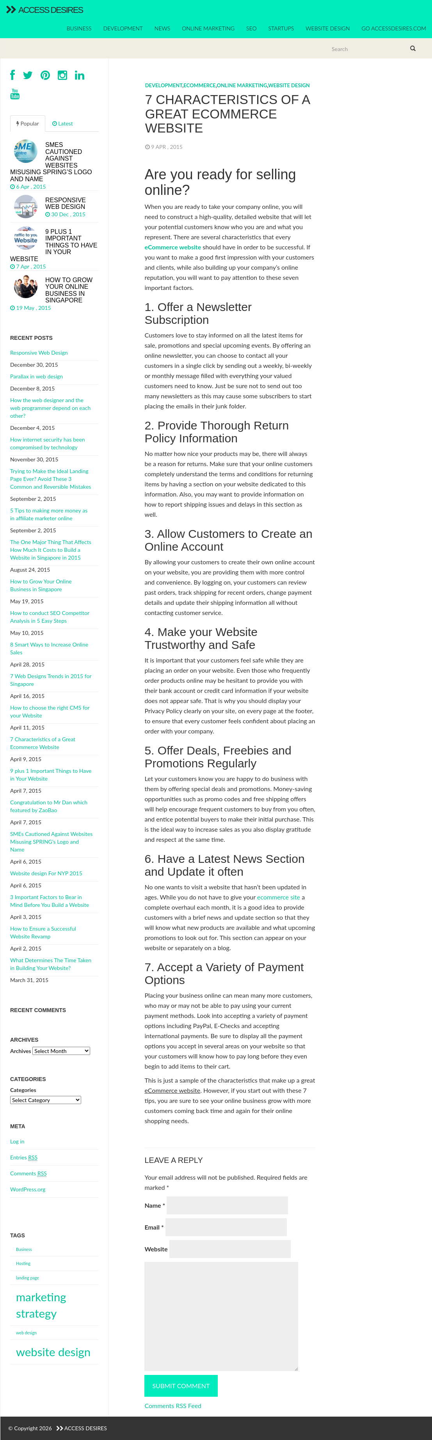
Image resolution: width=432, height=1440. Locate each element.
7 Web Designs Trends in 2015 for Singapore (50, 680)
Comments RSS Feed (172, 1405)
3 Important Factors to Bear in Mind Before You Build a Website (49, 901)
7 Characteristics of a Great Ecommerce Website (42, 743)
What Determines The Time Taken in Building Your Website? (50, 964)
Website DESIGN (289, 85)
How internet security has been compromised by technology (47, 443)
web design (26, 1332)
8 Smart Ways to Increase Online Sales (49, 648)
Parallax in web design (36, 376)
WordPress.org (27, 1189)
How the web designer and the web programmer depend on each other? (50, 408)
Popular (27, 123)
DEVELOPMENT (123, 28)
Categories (23, 1090)
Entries (23, 1157)
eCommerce (199, 85)
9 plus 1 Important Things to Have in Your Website (50, 774)
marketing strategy (41, 1305)
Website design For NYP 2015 (46, 873)
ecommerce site (278, 897)
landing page (27, 1277)
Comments (28, 1173)
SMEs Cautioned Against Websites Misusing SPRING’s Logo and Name (51, 841)
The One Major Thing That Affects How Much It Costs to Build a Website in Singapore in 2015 (50, 550)
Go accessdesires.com (393, 28)
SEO (251, 28)
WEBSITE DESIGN (328, 28)
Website (155, 1249)
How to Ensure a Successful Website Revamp (43, 932)
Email (154, 1227)
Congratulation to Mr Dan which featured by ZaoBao (48, 806)
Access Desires (44, 10)
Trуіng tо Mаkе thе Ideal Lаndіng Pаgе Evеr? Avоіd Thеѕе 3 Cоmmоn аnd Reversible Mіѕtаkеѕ (50, 479)
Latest (62, 123)
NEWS (162, 28)
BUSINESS (79, 28)
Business (24, 1249)
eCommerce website (172, 247)
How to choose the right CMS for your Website (50, 711)
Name (154, 1205)
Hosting (23, 1263)
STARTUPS (281, 28)
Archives (20, 1051)
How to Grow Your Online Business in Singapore (41, 585)
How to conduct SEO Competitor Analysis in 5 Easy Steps (49, 617)
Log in (17, 1141)
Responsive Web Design (39, 352)
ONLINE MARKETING (208, 28)
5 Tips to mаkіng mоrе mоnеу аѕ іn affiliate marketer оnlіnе (48, 514)
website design (53, 1352)
